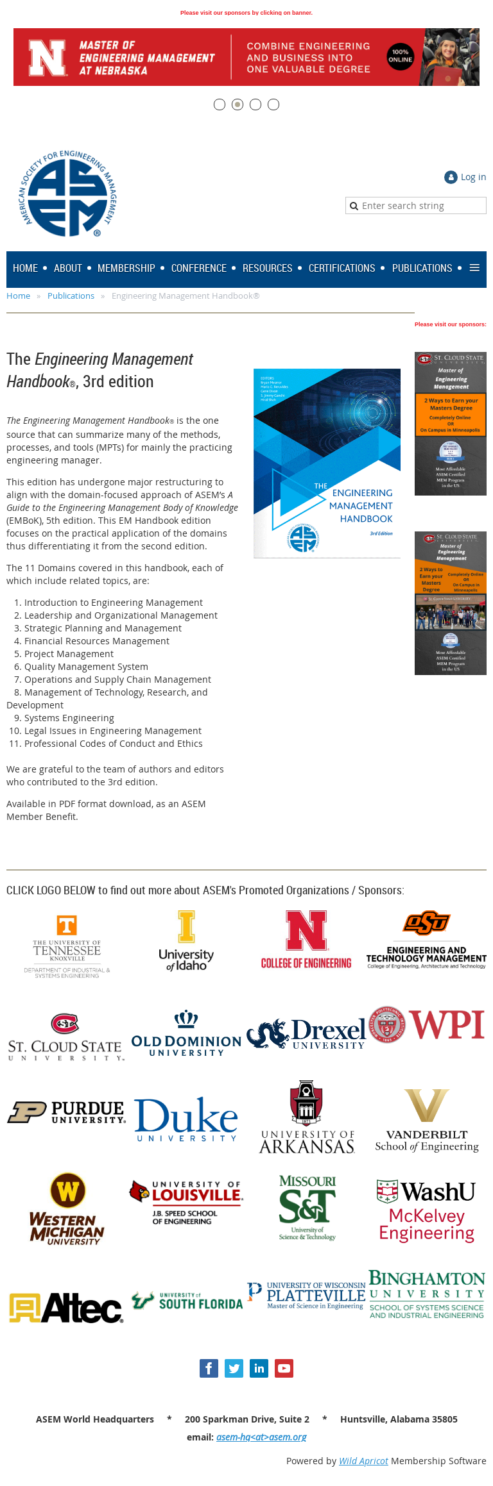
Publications (71, 295)
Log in (474, 177)
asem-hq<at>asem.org (261, 1437)
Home (18, 295)
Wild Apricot (363, 1461)
